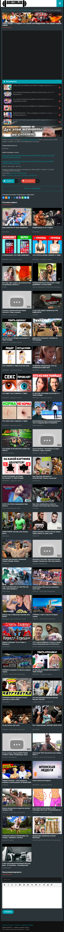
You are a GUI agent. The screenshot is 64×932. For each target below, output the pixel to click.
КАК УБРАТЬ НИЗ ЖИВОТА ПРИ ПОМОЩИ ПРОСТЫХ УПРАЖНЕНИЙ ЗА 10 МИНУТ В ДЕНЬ (47, 809)
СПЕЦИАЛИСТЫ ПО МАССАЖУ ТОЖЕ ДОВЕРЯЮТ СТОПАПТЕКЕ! (46, 283)
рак (15, 175)
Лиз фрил (9, 175)
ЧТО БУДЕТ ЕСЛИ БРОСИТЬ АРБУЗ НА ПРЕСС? (16, 449)
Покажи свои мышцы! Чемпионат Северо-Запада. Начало (14, 560)
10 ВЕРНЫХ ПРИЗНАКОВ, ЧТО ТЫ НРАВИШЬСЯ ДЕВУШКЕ (44, 366)
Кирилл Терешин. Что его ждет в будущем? (14, 643)
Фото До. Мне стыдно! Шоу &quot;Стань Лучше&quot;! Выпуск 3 (16, 283)
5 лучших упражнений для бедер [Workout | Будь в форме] (14, 311)
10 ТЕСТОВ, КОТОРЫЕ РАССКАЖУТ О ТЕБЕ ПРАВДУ (46, 394)
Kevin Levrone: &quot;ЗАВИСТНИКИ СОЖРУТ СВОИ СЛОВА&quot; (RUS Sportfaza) (15, 754)
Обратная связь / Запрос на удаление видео (17, 925)
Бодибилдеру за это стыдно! (43, 227)
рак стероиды (22, 175)
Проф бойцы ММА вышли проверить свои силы (46, 587)
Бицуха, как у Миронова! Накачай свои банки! (16, 615)
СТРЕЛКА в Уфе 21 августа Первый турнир (45, 615)
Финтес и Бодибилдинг (9, 10)
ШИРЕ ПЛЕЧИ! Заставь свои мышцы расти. (15, 532)
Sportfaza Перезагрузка (25, 10)
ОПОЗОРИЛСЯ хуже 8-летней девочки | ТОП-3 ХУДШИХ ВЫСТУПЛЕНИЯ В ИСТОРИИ (47, 422)
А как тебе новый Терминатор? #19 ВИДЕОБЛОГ (45, 311)
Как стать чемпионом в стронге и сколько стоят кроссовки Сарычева (45, 505)
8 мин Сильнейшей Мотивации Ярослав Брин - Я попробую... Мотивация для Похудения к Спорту (16, 864)
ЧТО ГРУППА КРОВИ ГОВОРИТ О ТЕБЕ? (47, 255)
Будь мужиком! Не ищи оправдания (15, 227)
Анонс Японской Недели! (42, 780)
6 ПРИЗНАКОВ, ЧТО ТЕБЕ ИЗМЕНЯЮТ (15, 255)
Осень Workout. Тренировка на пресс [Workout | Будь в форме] (46, 449)
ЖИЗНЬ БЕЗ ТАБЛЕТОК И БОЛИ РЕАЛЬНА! (44, 836)
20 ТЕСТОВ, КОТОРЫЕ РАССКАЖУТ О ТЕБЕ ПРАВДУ (16, 339)
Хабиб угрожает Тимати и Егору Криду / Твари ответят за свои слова (47, 532)
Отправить (8, 911)
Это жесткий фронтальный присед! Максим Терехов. (45, 698)
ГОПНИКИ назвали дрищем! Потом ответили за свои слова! (14, 698)
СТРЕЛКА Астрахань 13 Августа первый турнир (16, 670)
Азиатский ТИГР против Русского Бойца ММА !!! (47, 753)
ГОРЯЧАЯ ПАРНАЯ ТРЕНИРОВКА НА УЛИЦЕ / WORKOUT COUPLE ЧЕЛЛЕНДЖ (15, 837)
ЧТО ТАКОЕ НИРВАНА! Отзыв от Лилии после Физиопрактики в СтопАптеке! (47, 643)
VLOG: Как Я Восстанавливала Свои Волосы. (15, 505)
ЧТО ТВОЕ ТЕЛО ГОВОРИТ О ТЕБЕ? (15, 421)
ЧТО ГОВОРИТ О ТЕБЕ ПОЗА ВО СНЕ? (15, 365)
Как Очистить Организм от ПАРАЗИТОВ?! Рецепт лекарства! (45, 477)
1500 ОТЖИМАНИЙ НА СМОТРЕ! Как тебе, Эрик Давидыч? (15, 587)
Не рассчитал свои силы (11, 725)
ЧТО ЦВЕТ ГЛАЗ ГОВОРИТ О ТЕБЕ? (14, 393)
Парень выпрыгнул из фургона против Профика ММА (16, 809)
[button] (4, 884)
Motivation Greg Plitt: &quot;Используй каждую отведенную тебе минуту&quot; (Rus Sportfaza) (47, 560)
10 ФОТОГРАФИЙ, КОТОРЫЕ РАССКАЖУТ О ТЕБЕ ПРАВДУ (13, 477)
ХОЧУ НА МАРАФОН (32, 189)
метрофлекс (33, 175)
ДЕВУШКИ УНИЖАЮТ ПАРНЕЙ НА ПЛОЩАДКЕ (45, 339)
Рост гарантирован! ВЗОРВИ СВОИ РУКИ (47, 725)
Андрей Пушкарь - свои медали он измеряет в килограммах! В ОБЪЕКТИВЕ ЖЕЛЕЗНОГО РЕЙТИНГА (16, 781)
